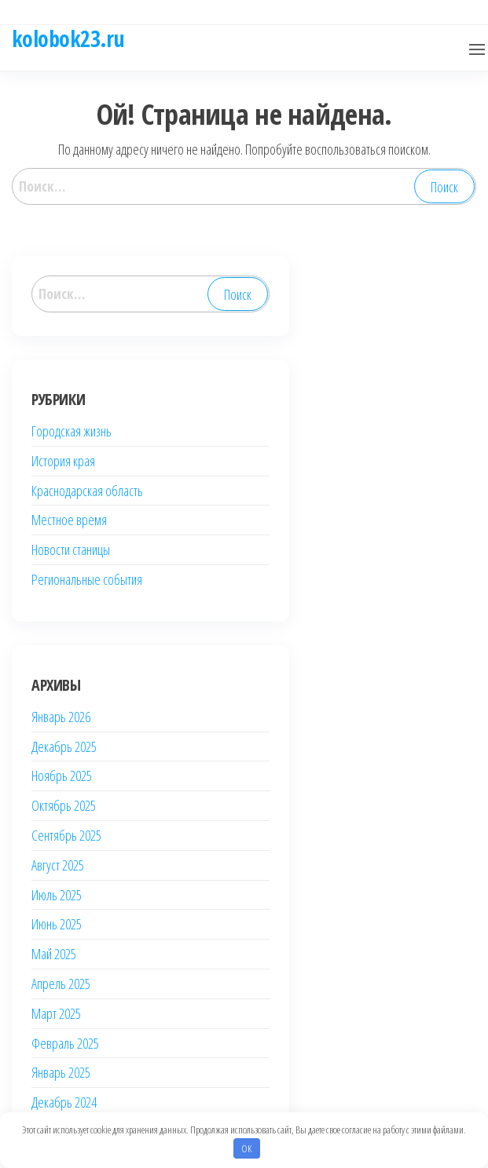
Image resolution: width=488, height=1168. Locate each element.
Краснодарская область (87, 490)
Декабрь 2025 (64, 746)
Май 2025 (53, 953)
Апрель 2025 (60, 983)
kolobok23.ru (68, 38)
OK (246, 1148)
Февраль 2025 (65, 1043)
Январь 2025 (60, 1072)
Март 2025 (56, 1013)
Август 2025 (57, 865)
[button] (477, 49)
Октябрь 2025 (63, 805)
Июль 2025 (56, 894)
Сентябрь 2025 (66, 835)
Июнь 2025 (56, 923)
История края (63, 460)
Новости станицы (70, 549)
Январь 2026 (60, 716)
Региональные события (86, 579)
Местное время (69, 519)
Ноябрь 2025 (61, 775)
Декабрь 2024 (64, 1102)
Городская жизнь (71, 431)
